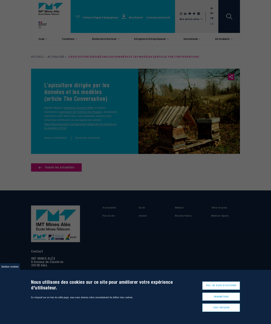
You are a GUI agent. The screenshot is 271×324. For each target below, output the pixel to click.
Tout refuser (221, 307)
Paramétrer (221, 296)
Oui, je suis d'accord (221, 285)
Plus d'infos (36, 306)
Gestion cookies (10, 266)
